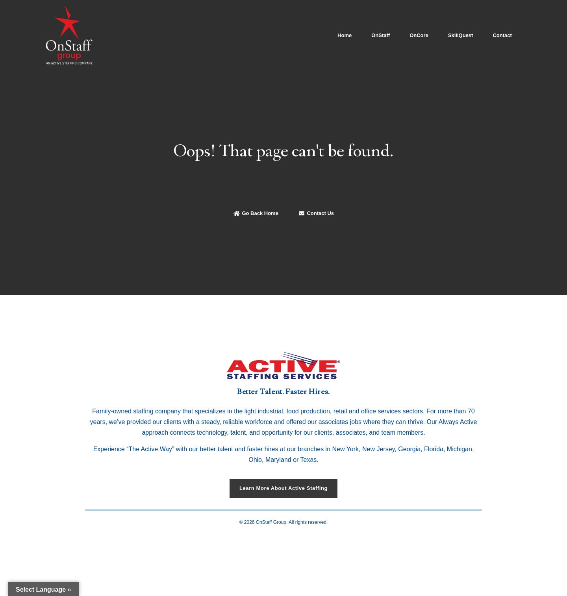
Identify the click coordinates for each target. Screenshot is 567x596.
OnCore (419, 35)
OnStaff (380, 35)
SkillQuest (460, 35)
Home (344, 35)
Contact (502, 35)
